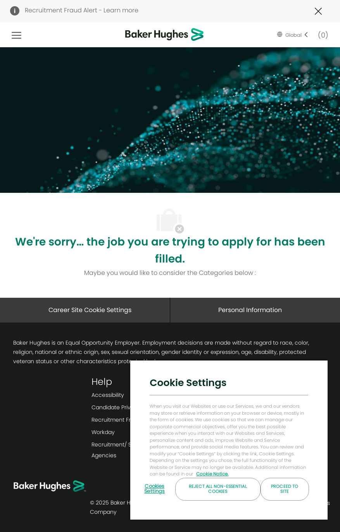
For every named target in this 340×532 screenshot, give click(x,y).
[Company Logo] (152, 35)
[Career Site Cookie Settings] (90, 310)
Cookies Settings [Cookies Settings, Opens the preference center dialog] (154, 488)
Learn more (121, 10)
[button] (293, 34)
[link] (129, 395)
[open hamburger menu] (16, 34)
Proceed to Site (284, 488)
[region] (229, 440)
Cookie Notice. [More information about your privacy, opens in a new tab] (212, 474)
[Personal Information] (250, 310)
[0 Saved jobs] (321, 34)
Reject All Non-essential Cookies (218, 488)
